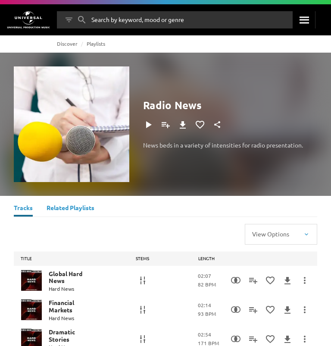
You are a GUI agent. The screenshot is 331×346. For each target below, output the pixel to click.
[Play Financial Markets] (31, 309)
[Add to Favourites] (200, 125)
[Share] (217, 125)
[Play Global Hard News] (31, 280)
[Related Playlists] (70, 209)
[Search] (304, 19)
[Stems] (142, 280)
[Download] (183, 125)
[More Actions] (305, 280)
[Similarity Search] (236, 280)
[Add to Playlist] (165, 125)
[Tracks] (23, 209)
